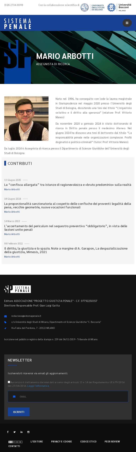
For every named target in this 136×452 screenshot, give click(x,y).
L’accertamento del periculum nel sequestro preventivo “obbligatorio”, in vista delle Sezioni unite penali (65, 227)
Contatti (14, 446)
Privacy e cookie (61, 441)
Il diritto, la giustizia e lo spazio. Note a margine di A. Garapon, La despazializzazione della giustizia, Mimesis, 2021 (66, 250)
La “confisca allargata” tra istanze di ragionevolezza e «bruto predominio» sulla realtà (67, 184)
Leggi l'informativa (38, 385)
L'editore (37, 441)
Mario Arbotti (12, 189)
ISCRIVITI (18, 411)
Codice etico (88, 441)
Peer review (112, 441)
